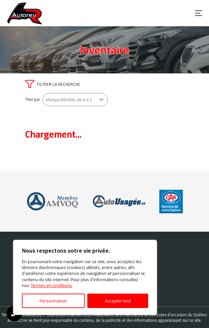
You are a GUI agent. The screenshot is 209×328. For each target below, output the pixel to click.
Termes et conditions (51, 285)
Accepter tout (118, 301)
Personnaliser (53, 301)
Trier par (32, 99)
